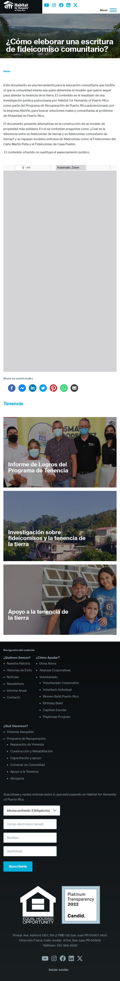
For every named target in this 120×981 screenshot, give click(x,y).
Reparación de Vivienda (27, 744)
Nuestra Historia (18, 663)
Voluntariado (48, 677)
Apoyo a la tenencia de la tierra (38, 615)
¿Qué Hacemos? (15, 726)
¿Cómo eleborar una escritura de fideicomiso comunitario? (59, 45)
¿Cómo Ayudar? (48, 657)
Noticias (13, 677)
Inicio (6, 71)
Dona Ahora (47, 663)
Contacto (13, 697)
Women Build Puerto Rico (61, 696)
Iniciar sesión (58, 970)
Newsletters (15, 684)
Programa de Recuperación (26, 738)
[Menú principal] (107, 10)
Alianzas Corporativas (55, 670)
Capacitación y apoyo (25, 758)
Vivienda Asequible (20, 732)
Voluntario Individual (57, 689)
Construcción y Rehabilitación (31, 751)
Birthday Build (53, 703)
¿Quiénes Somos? (17, 657)
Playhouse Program (56, 717)
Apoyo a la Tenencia (24, 771)
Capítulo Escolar (55, 710)
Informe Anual (17, 690)
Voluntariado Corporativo (61, 683)
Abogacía (17, 778)
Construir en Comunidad (27, 765)
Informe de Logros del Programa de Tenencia (38, 467)
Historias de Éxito (19, 670)
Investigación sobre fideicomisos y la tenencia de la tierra (46, 538)
